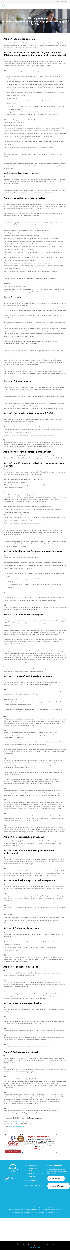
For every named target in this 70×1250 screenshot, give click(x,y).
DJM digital (38, 1207)
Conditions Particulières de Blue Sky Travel (48, 1212)
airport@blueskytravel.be (35, 1185)
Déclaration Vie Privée (14, 1209)
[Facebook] (50, 1197)
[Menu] (67, 6)
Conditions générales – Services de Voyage (52, 1209)
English (59, 2)
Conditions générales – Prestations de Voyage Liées (25, 1212)
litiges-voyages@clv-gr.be (16, 1126)
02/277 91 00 (32, 1122)
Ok (31, 1247)
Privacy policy (36, 1247)
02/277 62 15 (14, 1122)
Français (64, 2)
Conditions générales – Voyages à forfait (30, 1209)
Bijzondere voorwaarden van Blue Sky (35, 1215)
